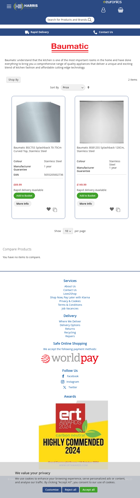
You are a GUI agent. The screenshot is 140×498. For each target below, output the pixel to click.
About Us (70, 286)
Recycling (70, 332)
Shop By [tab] (13, 79)
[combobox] (70, 20)
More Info (22, 203)
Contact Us (70, 290)
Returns (70, 328)
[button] (48, 209)
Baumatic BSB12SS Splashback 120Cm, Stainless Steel (100, 149)
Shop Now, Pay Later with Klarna (70, 297)
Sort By (54, 87)
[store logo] (26, 6)
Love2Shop (70, 293)
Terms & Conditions (70, 304)
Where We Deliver (70, 321)
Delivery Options (70, 325)
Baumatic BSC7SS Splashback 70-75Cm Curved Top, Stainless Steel (38, 149)
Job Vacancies (70, 308)
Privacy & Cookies (70, 301)
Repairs (70, 336)
